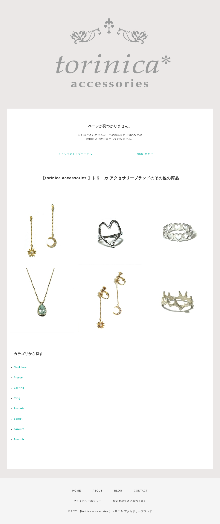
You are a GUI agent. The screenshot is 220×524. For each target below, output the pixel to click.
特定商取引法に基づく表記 (130, 500)
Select (18, 418)
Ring (17, 398)
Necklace (20, 367)
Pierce (18, 377)
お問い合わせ (144, 153)
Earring (19, 387)
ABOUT (97, 490)
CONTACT (141, 490)
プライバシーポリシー (87, 500)
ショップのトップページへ (75, 153)
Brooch (19, 439)
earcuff (19, 429)
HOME (76, 490)
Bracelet (20, 408)
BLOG (118, 490)
